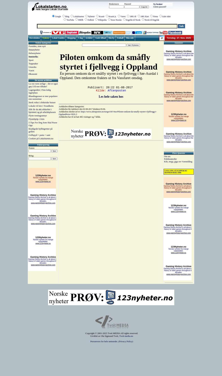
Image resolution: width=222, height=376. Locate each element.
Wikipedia (102, 20)
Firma (155, 16)
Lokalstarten (78, 16)
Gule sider (166, 16)
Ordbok (90, 20)
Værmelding (187, 161)
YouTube (70, 20)
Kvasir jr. (112, 16)
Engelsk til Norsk (133, 20)
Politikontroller (170, 159)
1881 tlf (133, 16)
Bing (67, 16)
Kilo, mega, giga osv (173, 161)
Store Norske (116, 20)
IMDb (80, 20)
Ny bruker (158, 4)
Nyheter (91, 16)
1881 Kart (144, 16)
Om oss (167, 156)
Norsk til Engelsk (152, 20)
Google (58, 16)
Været (123, 16)
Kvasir (101, 16)
